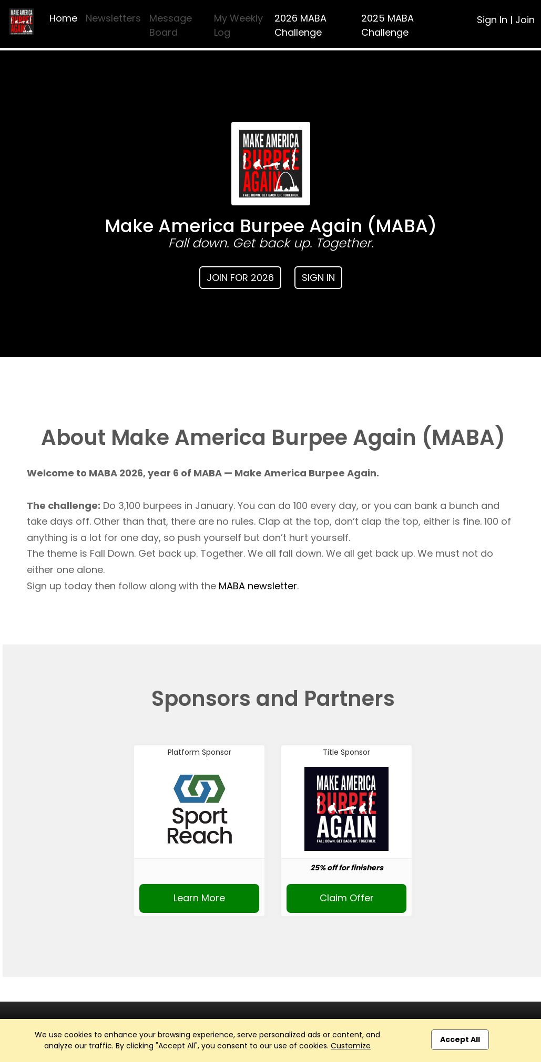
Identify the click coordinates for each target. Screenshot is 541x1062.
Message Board (170, 25)
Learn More (199, 897)
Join (525, 19)
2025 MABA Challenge (387, 25)
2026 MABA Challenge (300, 25)
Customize (351, 1045)
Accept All (460, 1039)
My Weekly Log (238, 25)
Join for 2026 (240, 277)
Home (63, 18)
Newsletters (113, 18)
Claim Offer (347, 897)
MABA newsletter (258, 585)
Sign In (492, 19)
